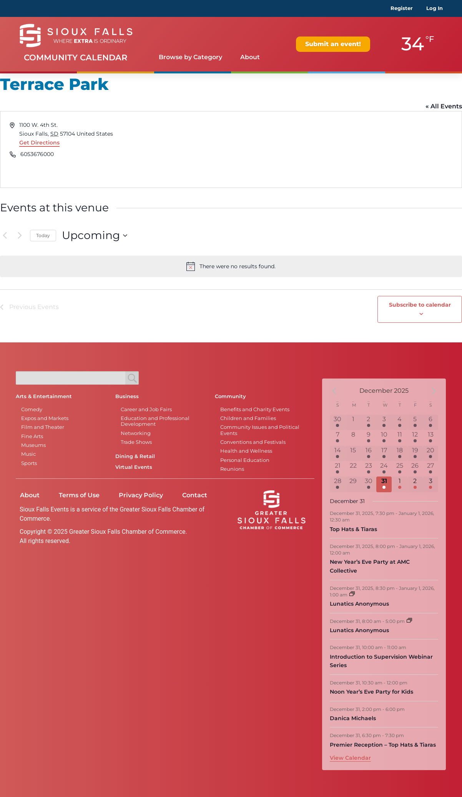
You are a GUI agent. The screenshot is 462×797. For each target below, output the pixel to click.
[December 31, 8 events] (384, 484)
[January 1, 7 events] (399, 484)
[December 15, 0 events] (353, 453)
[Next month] (433, 390)
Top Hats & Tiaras (353, 529)
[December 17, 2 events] (384, 453)
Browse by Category (190, 57)
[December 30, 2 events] (368, 484)
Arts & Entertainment (44, 396)
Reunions (232, 469)
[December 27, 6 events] (430, 469)
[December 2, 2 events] (368, 422)
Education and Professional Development (155, 421)
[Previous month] (334, 390)
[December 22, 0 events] (353, 469)
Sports (29, 463)
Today (43, 235)
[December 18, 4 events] (399, 453)
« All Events (443, 106)
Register (402, 8)
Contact (194, 495)
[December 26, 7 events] (415, 469)
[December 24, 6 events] (384, 469)
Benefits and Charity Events (254, 409)
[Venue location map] (345, 149)
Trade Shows (136, 442)
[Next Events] (19, 235)
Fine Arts (32, 436)
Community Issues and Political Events (259, 430)
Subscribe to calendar (420, 304)
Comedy (31, 409)
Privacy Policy (141, 495)
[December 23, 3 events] (368, 469)
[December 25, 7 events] (399, 469)
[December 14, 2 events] (337, 453)
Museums (33, 445)
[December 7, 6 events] (337, 437)
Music (28, 454)
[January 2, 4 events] (415, 484)
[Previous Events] (4, 235)
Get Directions (39, 142)
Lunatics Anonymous (359, 603)
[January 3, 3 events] (430, 484)
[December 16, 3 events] (368, 453)
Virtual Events (133, 467)
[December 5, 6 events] (415, 422)
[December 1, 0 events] (353, 422)
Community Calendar (75, 57)
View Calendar (350, 757)
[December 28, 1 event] (337, 484)
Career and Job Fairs (146, 409)
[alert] (231, 266)
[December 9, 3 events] (368, 437)
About (250, 57)
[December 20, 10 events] (430, 453)
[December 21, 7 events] (337, 469)
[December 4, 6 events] (399, 422)
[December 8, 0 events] (353, 437)
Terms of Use (79, 495)
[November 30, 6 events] (337, 422)
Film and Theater (42, 427)
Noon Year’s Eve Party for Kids (371, 691)
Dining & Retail (135, 456)
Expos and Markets (44, 418)
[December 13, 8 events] (430, 437)
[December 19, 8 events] (415, 453)
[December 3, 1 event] (384, 422)
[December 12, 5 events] (415, 437)
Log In (434, 8)
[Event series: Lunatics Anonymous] (352, 594)
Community (230, 396)
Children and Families (248, 418)
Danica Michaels (353, 718)
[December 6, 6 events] (430, 422)
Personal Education (244, 460)
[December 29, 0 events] (353, 484)
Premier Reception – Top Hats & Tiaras (383, 744)
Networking (136, 433)
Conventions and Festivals (253, 442)
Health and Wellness (246, 451)
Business (127, 396)
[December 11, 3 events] (399, 437)
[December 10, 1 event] (384, 437)
